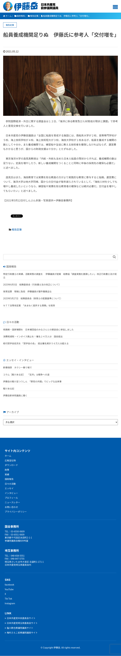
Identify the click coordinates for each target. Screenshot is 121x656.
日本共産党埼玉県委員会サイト (21, 623)
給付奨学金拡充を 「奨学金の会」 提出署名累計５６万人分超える (36, 343)
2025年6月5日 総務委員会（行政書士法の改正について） (32, 284)
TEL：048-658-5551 (15, 555)
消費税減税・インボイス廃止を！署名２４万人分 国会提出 (33, 336)
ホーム (8, 455)
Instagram (10, 603)
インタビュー (11, 493)
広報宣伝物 (10, 460)
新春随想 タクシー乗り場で (17, 367)
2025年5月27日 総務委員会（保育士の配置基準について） (32, 298)
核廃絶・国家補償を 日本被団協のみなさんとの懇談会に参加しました (38, 329)
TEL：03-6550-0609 (15, 531)
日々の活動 (10, 483)
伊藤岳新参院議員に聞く (15, 395)
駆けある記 (8, 388)
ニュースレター (12, 502)
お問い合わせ (11, 507)
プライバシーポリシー (16, 511)
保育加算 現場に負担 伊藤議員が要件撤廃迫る (27, 291)
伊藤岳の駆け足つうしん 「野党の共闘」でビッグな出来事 (32, 381)
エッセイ (9, 488)
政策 (7, 469)
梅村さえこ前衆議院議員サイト (21, 632)
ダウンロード (11, 465)
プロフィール (11, 497)
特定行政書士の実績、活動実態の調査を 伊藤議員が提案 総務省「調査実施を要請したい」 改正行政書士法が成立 (60, 275)
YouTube (9, 589)
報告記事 (17, 229)
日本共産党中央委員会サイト (20, 618)
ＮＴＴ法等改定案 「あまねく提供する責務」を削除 (29, 305)
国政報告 (9, 479)
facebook (9, 584)
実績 (7, 474)
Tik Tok (8, 598)
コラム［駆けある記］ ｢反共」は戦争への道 (27, 374)
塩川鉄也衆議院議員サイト (19, 627)
